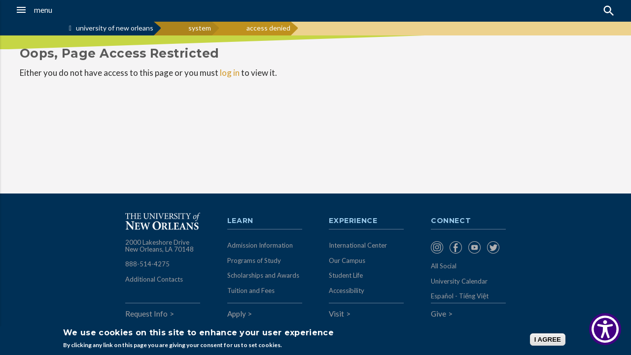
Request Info (146, 313)
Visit (336, 313)
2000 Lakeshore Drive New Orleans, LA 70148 (159, 245)
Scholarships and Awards (263, 275)
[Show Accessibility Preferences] (605, 329)
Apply (236, 313)
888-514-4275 (147, 264)
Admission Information (260, 245)
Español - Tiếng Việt (460, 296)
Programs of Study (254, 260)
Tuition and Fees (251, 290)
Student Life (346, 275)
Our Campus (347, 260)
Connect (451, 221)
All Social (443, 266)
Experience (353, 221)
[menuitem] (438, 247)
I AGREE (547, 339)
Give (438, 313)
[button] (59, 10)
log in (230, 72)
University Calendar (459, 281)
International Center (358, 245)
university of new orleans (114, 28)
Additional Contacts (154, 279)
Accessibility (346, 290)
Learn (240, 221)
